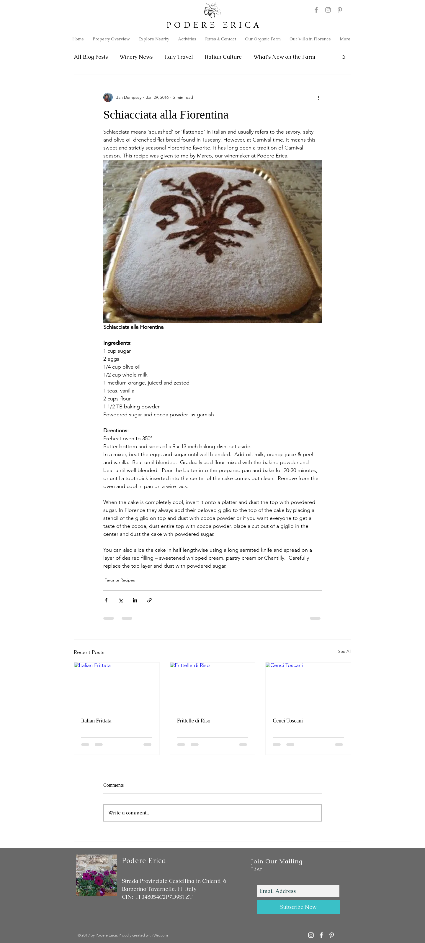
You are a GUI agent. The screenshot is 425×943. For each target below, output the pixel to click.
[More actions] (318, 97)
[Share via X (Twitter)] (120, 600)
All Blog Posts (91, 56)
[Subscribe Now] (298, 907)
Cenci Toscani (288, 721)
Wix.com (160, 935)
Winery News (136, 56)
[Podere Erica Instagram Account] (311, 935)
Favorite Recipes (119, 580)
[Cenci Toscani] (308, 686)
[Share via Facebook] (106, 600)
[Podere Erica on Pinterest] (340, 10)
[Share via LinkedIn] (135, 600)
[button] (343, 57)
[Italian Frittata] (116, 686)
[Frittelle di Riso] (212, 686)
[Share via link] (149, 600)
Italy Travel (178, 56)
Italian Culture (223, 56)
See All (344, 651)
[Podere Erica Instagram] (328, 10)
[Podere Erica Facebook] (316, 10)
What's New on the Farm (284, 56)
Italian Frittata (96, 721)
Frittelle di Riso (193, 721)
